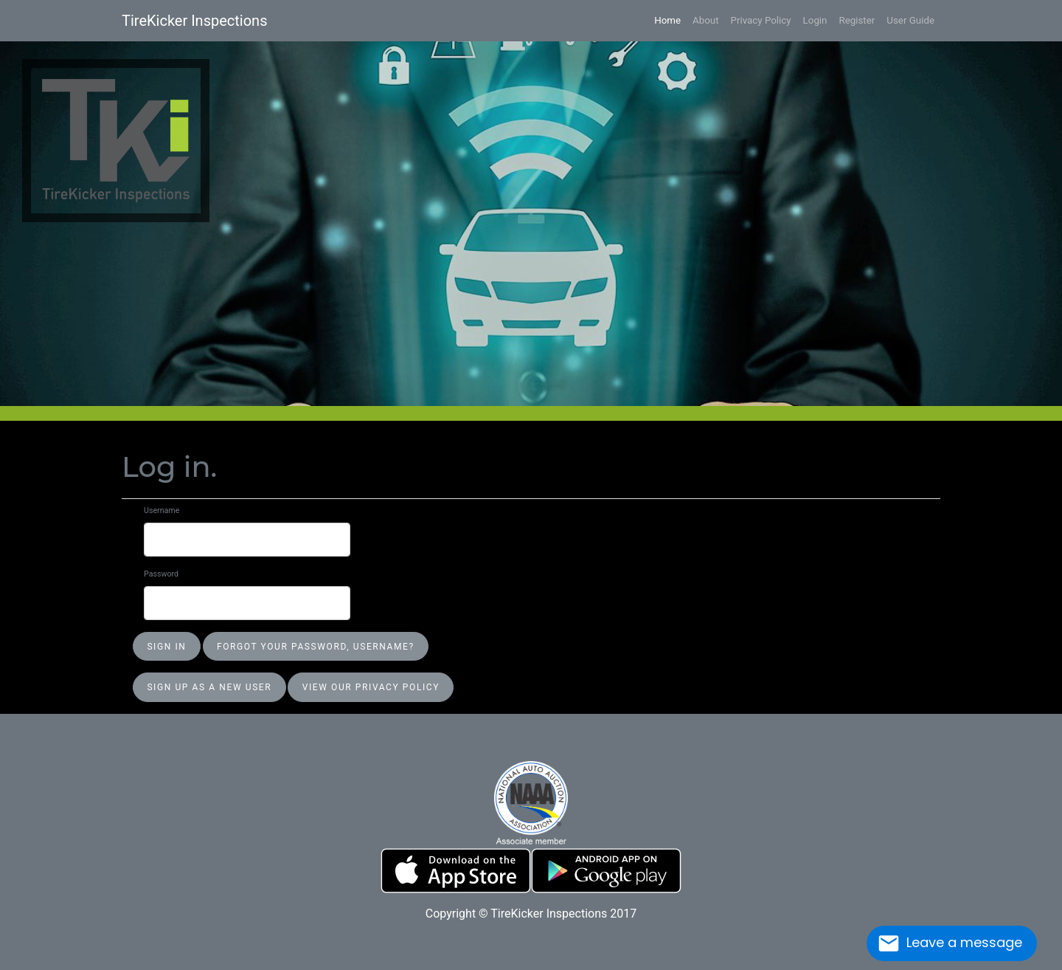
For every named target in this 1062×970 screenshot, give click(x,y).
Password (161, 574)
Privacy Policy (761, 20)
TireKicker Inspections (194, 21)
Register (857, 20)
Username (161, 510)
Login (815, 20)
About (706, 20)
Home (667, 20)
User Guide (910, 20)
